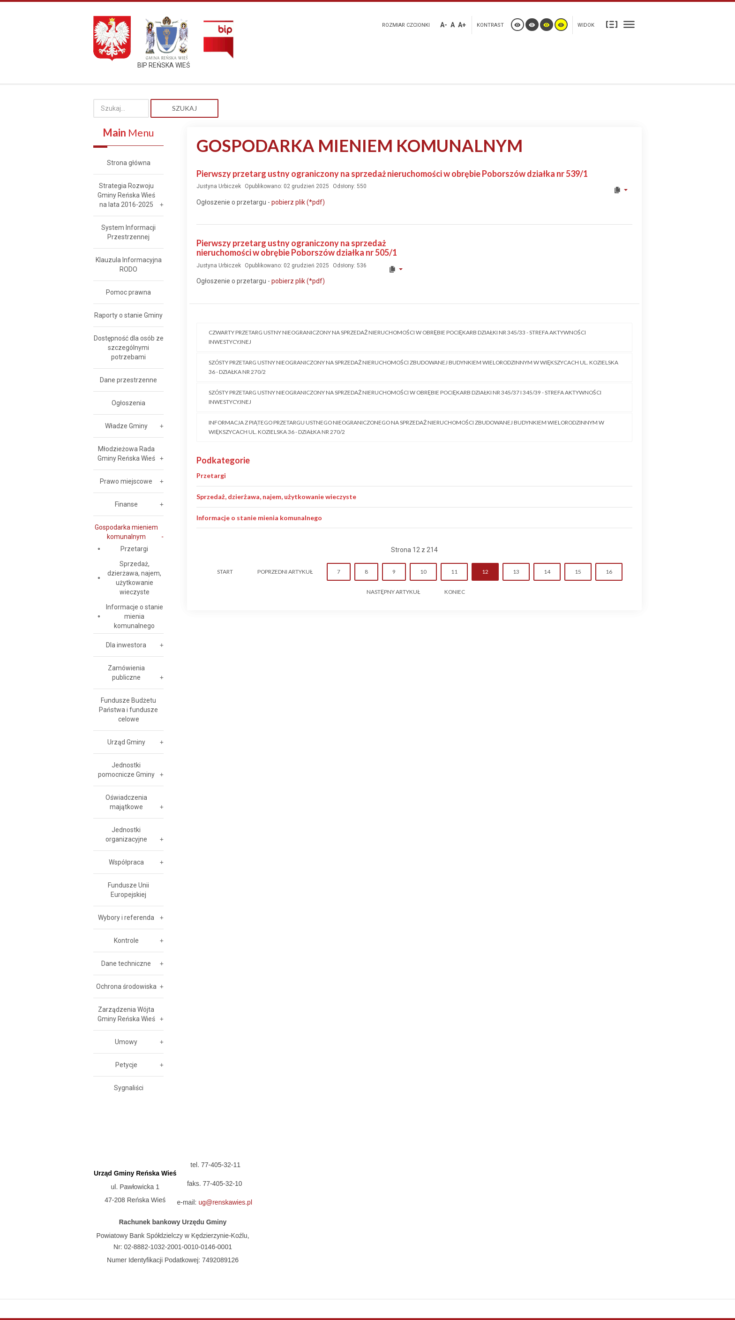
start (225, 571)
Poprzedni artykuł (285, 571)
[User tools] (620, 190)
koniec (454, 591)
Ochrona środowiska (126, 986)
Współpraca (126, 862)
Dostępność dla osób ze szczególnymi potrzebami (129, 347)
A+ (462, 25)
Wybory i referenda (126, 917)
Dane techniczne (126, 963)
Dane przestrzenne (128, 380)
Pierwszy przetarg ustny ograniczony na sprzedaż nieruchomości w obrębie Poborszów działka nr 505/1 (296, 248)
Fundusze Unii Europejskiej (128, 889)
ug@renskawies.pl (225, 1202)
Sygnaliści (128, 1088)
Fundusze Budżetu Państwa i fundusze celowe (128, 710)
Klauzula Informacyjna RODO (129, 264)
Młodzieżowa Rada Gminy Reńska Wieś (126, 453)
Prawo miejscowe (126, 481)
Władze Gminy (126, 426)
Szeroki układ (629, 24)
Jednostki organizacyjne (126, 834)
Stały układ (612, 24)
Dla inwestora (126, 645)
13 (516, 571)
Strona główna (128, 163)
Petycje (126, 1065)
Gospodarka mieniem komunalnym (126, 531)
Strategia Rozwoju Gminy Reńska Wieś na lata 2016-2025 (126, 195)
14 (547, 571)
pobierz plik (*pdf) (297, 202)
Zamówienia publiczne (126, 672)
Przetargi (211, 475)
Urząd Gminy (126, 742)
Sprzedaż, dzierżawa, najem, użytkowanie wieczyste (276, 497)
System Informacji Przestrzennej (128, 232)
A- (443, 25)
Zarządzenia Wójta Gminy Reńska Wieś (126, 1014)
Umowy (126, 1042)
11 (454, 571)
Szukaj (184, 108)
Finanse (126, 504)
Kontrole (126, 940)
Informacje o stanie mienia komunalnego (259, 518)
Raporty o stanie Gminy (128, 315)
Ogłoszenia (128, 403)
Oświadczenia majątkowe (126, 802)
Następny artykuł (393, 591)
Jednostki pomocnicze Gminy (126, 769)
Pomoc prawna (128, 292)
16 (609, 571)
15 (578, 571)
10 (423, 571)
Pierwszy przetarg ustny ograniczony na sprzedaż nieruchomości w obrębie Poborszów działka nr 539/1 (392, 173)
